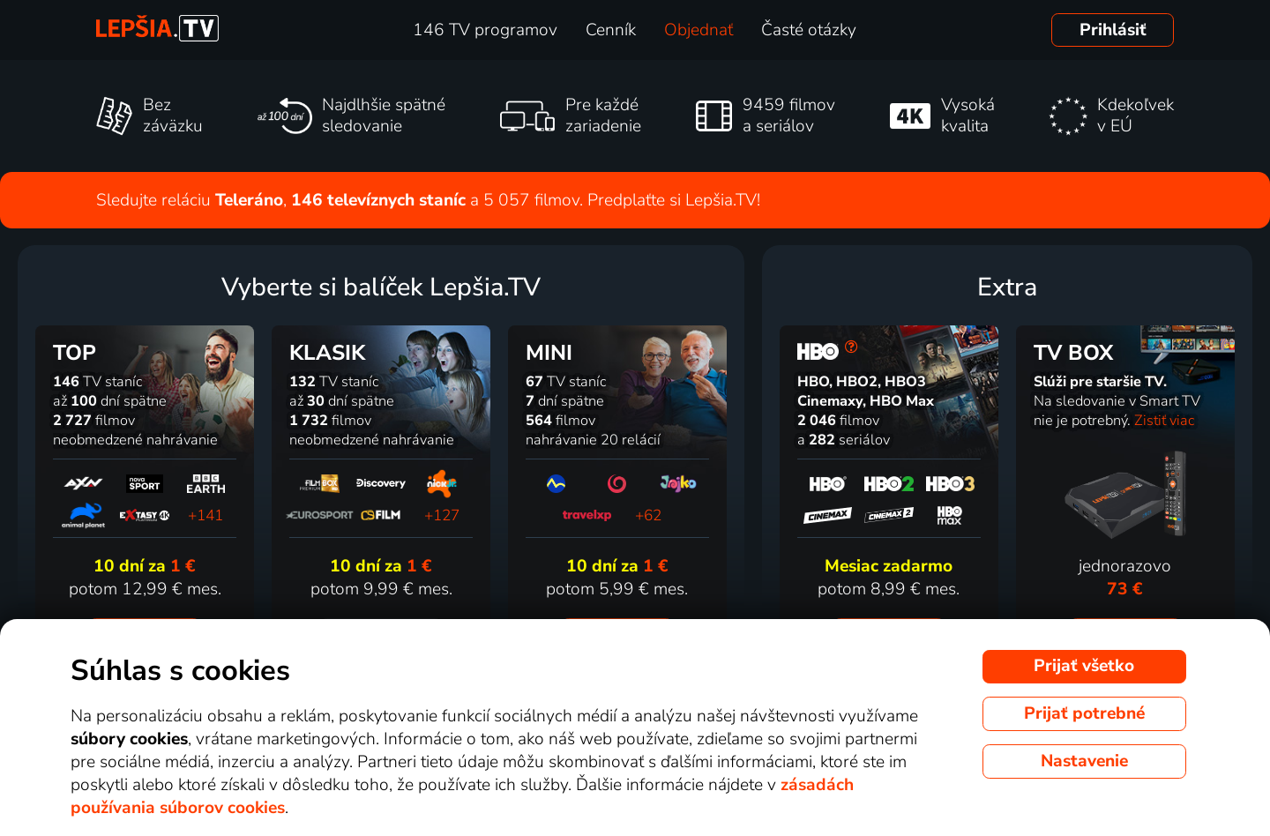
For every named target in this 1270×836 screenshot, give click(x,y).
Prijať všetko (1084, 665)
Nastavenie (1084, 761)
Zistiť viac (1164, 420)
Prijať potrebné (1084, 713)
